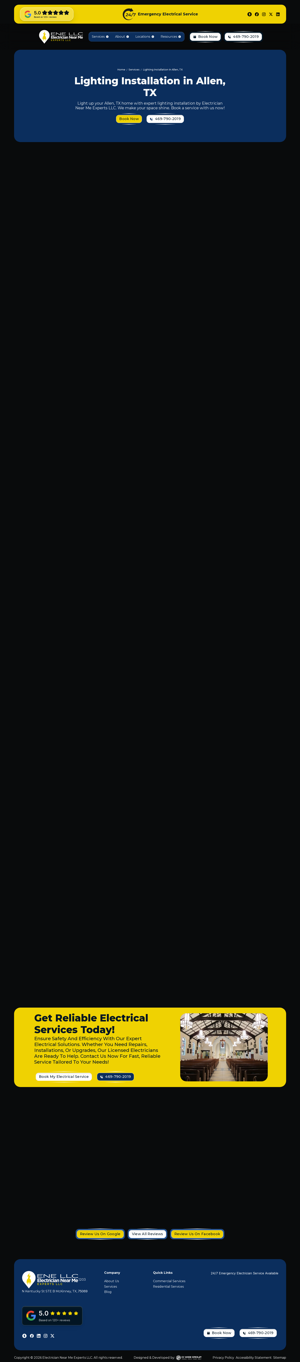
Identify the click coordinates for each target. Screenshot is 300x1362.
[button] (100, 36)
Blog (108, 1292)
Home (121, 69)
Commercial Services (169, 1281)
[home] (61, 37)
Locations (142, 36)
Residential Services (168, 1286)
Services (110, 1286)
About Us (111, 1281)
